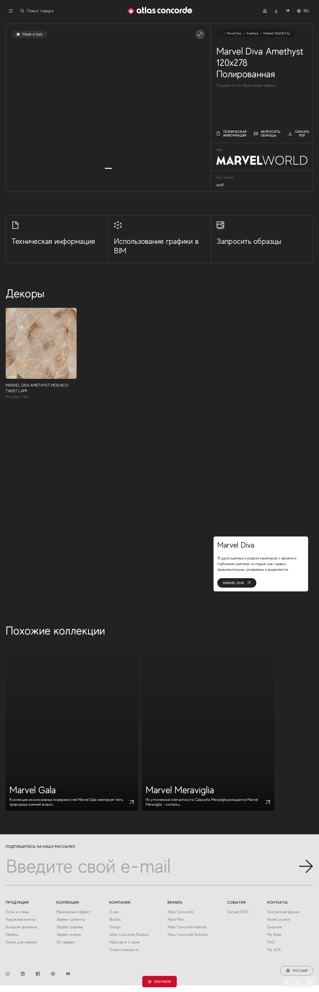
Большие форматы (21, 927)
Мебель (12, 935)
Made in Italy (29, 34)
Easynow (159, 981)
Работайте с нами (124, 942)
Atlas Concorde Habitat (186, 927)
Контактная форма (283, 912)
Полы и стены (17, 912)
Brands (115, 919)
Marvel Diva (237, 583)
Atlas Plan (175, 919)
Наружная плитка (20, 919)
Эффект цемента (70, 919)
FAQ (271, 942)
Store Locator (278, 919)
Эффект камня (68, 935)
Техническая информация (231, 133)
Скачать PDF (299, 133)
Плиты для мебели (21, 942)
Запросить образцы (267, 133)
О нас (114, 912)
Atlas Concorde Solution (187, 935)
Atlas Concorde (180, 912)
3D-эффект (65, 942)
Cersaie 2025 (237, 912)
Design (115, 927)
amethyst (252, 33)
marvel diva (234, 33)
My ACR (273, 950)
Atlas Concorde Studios (129, 935)
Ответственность (124, 950)
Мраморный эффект (73, 912)
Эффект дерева (69, 927)
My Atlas (274, 935)
